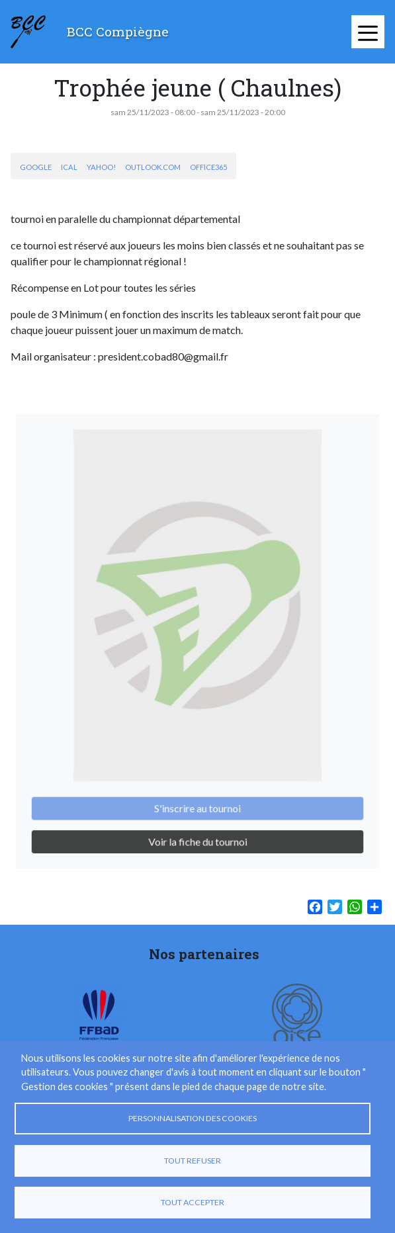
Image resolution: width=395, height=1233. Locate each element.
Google (36, 167)
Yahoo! (101, 167)
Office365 (208, 167)
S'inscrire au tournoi (197, 795)
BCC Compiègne (118, 31)
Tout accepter (192, 1202)
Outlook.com (153, 167)
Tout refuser (192, 1161)
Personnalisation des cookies (192, 1118)
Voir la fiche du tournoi (197, 826)
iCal (69, 167)
